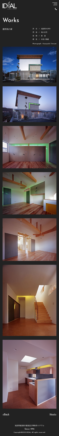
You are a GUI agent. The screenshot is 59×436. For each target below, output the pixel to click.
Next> (53, 414)
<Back (6, 414)
